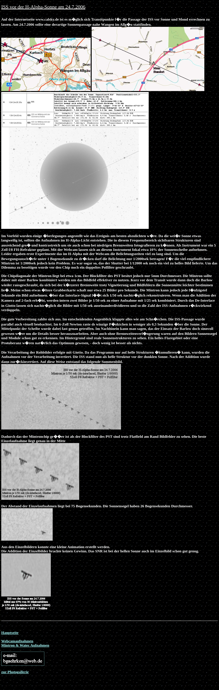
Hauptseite (10, 633)
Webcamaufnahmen (17, 641)
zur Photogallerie (15, 672)
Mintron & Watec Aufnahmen (25, 645)
